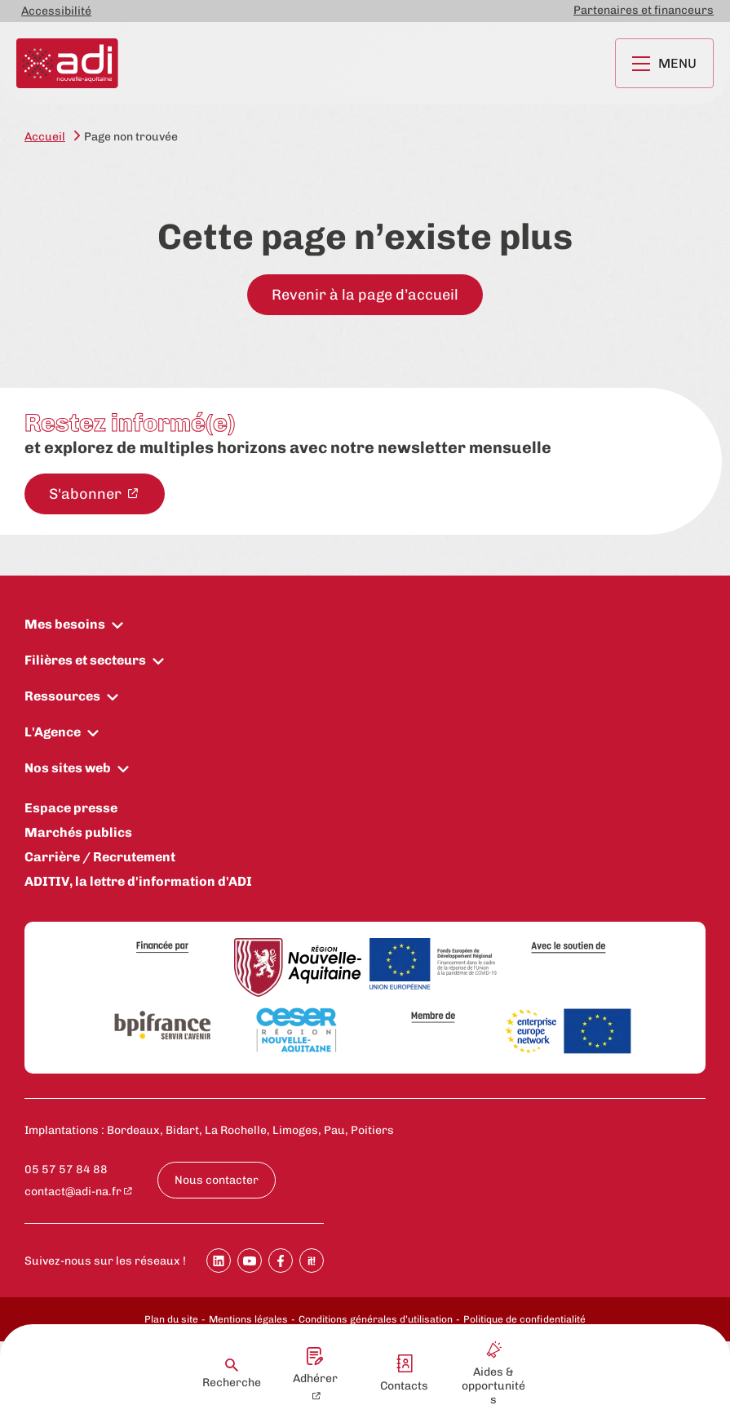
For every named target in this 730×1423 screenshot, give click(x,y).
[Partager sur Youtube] (249, 1260)
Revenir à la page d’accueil (365, 295)
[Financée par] (162, 947)
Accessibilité (56, 11)
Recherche (231, 1374)
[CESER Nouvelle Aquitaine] (297, 1031)
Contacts (404, 1373)
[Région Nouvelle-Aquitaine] (297, 968)
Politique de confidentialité (524, 1319)
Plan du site (171, 1319)
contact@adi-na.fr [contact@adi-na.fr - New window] (73, 1191)
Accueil (44, 137)
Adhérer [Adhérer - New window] (315, 1366)
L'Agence (52, 732)
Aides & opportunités (493, 1374)
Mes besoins (64, 624)
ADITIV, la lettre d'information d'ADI (138, 881)
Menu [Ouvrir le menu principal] (664, 63)
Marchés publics (78, 832)
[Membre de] (433, 1016)
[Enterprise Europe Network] (568, 1032)
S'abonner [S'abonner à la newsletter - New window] (87, 494)
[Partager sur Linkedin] (218, 1260)
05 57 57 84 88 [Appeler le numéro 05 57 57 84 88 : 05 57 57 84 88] (66, 1169)
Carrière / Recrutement (99, 857)
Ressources (62, 696)
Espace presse (70, 808)
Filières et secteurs (85, 660)
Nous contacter (217, 1180)
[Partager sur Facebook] (280, 1260)
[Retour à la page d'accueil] (67, 63)
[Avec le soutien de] (568, 947)
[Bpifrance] (162, 1026)
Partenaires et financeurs (643, 10)
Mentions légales (248, 1319)
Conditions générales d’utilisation (376, 1319)
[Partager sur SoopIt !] (311, 1260)
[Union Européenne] (433, 965)
